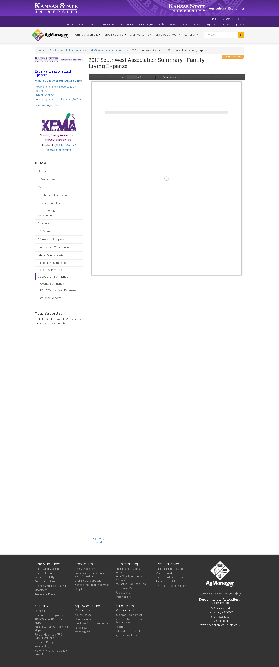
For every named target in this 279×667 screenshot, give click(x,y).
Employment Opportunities (54, 247)
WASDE (184, 24)
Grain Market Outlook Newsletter (127, 570)
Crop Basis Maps (125, 588)
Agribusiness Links (126, 635)
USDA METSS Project (127, 631)
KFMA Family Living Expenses (58, 290)
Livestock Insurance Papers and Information (91, 575)
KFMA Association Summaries (109, 50)
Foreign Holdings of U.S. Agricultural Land (49, 636)
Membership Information (53, 195)
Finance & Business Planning (51, 585)
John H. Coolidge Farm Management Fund (52, 213)
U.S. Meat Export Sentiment (171, 585)
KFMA (197, 24)
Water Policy (42, 646)
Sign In (213, 19)
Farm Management (87, 34)
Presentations (123, 596)
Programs (210, 24)
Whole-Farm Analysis (73, 50)
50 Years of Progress (51, 239)
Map (40, 187)
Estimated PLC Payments (49, 615)
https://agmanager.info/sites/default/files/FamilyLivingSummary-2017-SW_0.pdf (167, 304)
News (172, 24)
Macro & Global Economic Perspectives (130, 621)
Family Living (96, 538)
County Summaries (52, 283)
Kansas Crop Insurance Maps (92, 584)
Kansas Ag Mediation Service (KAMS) (58, 99)
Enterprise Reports (49, 298)
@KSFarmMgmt (64, 145)
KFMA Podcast (47, 179)
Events (93, 24)
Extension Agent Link (47, 105)
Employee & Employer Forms (92, 623)
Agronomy (41, 90)
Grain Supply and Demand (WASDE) (130, 578)
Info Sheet (44, 231)
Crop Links (81, 589)
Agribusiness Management (124, 608)
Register (226, 19)
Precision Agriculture (47, 581)
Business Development (128, 614)
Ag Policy (191, 34)
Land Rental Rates (45, 573)
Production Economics (48, 594)
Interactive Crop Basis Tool (130, 583)
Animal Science (44, 95)
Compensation (83, 619)
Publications (122, 592)
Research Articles (49, 203)
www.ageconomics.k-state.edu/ (220, 625)
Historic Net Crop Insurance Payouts (51, 652)
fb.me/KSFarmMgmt (58, 149)
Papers (119, 626)
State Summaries (51, 270)
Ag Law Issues (83, 614)
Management (82, 632)
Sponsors (239, 24)
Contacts (43, 171)
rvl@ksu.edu (220, 620)
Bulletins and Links (166, 581)
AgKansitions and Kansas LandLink (56, 86)
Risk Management (85, 568)
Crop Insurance (115, 34)
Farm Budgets (146, 24)
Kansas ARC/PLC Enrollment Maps (51, 628)
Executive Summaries (53, 263)
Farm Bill (40, 610)
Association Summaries (53, 276)
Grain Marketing (141, 34)
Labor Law (81, 627)
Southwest (95, 542)
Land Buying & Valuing (47, 568)
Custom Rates (127, 24)
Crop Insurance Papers (88, 580)
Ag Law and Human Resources (88, 608)
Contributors (108, 24)
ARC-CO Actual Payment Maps (49, 621)
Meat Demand (164, 573)
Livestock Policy (44, 642)
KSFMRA (224, 24)
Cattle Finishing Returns (169, 568)
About (81, 24)
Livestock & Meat (168, 34)
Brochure (43, 223)
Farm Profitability (44, 577)
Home (70, 24)
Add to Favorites (232, 56)
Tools (161, 24)
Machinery (41, 590)
